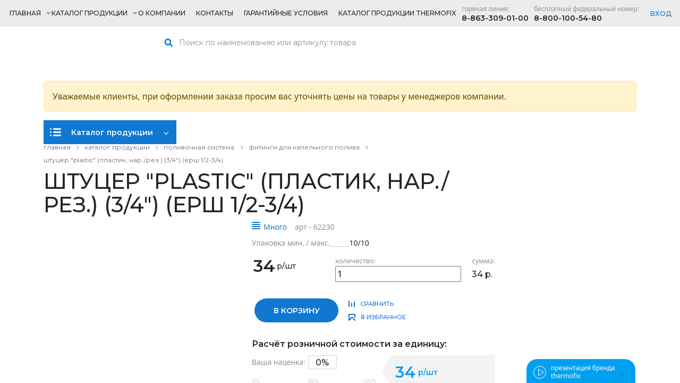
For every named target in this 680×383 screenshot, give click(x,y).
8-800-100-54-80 (568, 18)
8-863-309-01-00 (495, 18)
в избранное (383, 317)
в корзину (297, 310)
